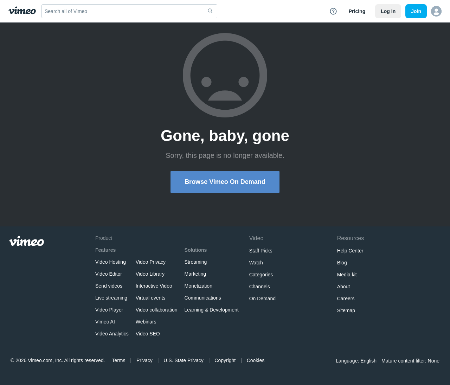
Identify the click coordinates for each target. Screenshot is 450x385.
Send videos (108, 286)
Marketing (195, 274)
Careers (346, 298)
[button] (436, 11)
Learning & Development (212, 310)
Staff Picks (260, 251)
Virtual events (151, 298)
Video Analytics (112, 333)
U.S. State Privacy (183, 360)
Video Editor (108, 274)
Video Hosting (110, 262)
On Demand (262, 298)
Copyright (225, 360)
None (433, 361)
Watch (256, 262)
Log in (388, 11)
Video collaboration (157, 310)
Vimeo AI (105, 322)
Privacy (144, 360)
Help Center (350, 251)
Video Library (150, 274)
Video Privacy (151, 262)
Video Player (109, 310)
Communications (203, 298)
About (343, 286)
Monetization (198, 286)
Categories (261, 274)
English (368, 361)
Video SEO (148, 333)
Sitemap (346, 310)
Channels (259, 286)
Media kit (347, 274)
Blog (342, 262)
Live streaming (111, 298)
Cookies (256, 360)
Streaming (196, 262)
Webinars (146, 322)
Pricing (357, 11)
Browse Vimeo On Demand (225, 181)
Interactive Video (154, 286)
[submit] (210, 11)
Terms (118, 360)
